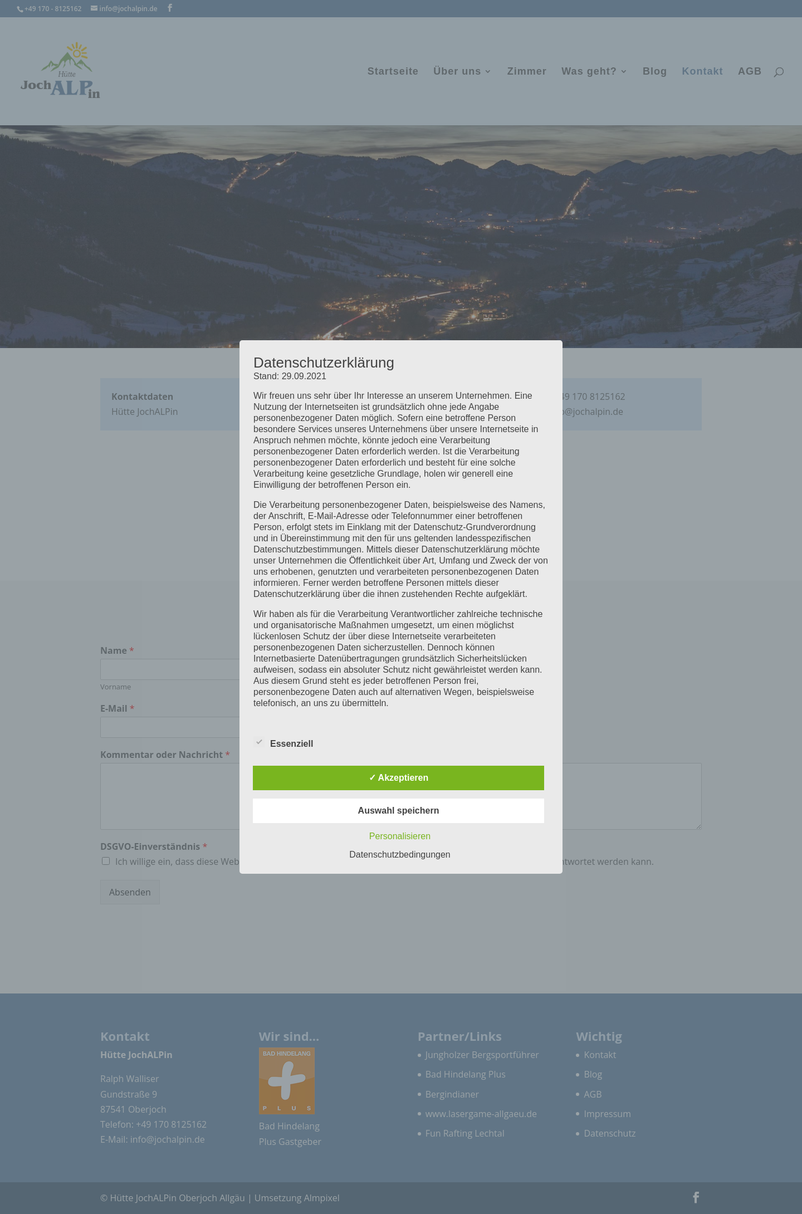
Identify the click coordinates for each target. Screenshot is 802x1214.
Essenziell (283, 742)
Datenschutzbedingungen (399, 854)
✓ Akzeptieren (399, 777)
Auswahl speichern (398, 810)
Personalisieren (400, 836)
